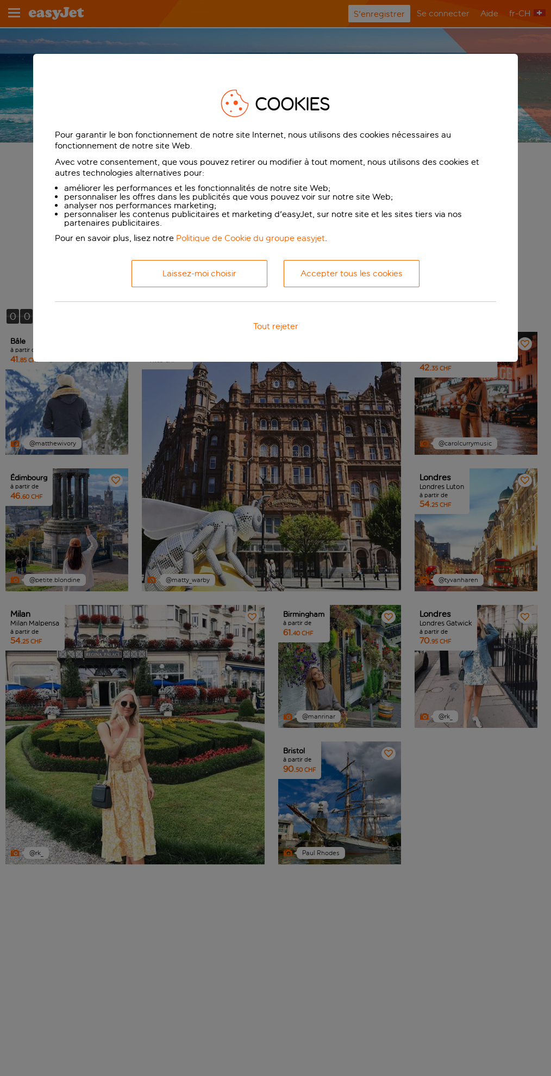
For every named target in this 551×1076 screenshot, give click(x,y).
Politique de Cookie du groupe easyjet (250, 238)
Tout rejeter (275, 326)
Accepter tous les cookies (351, 273)
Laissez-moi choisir (199, 273)
